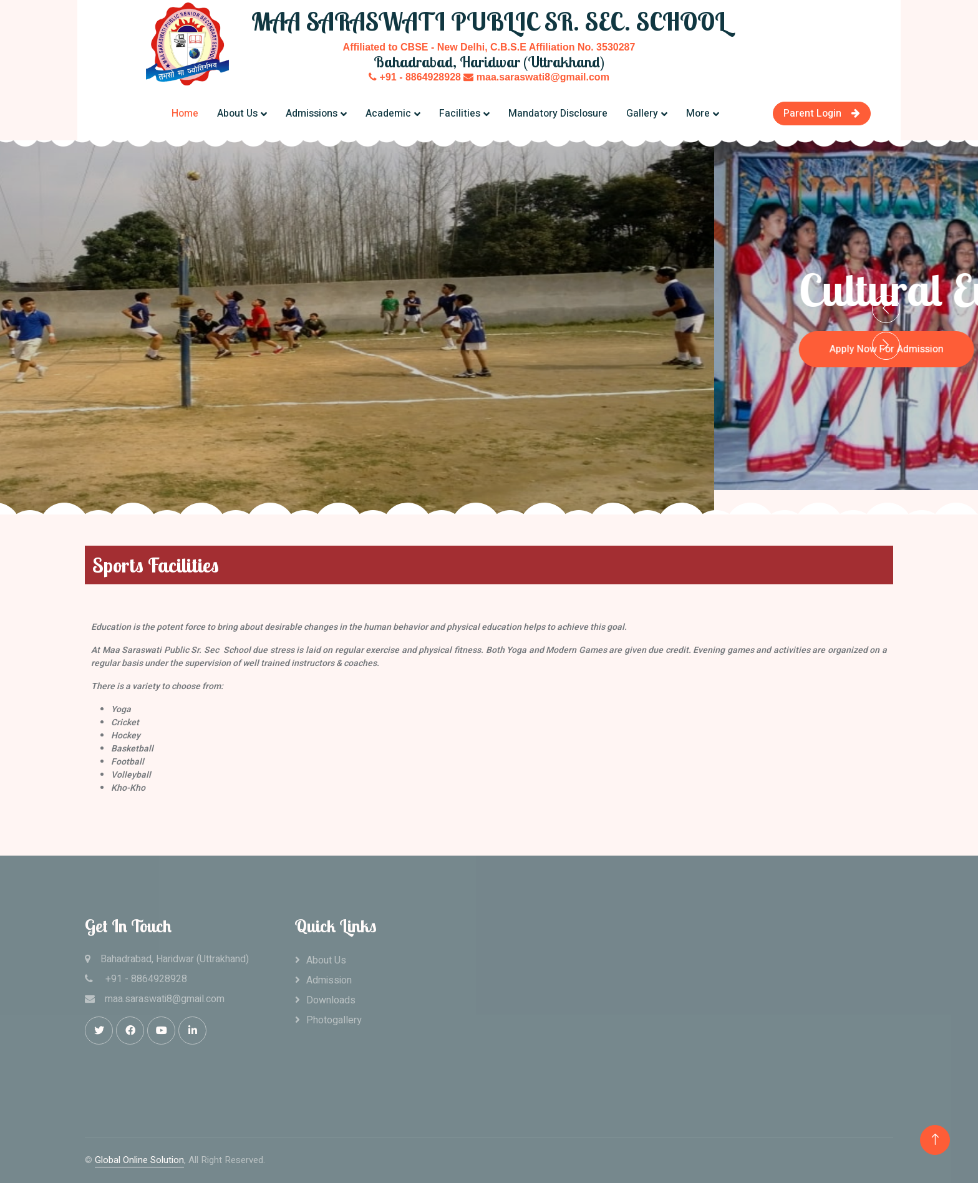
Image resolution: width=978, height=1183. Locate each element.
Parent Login (821, 113)
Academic (388, 113)
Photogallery (334, 1020)
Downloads (331, 1000)
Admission (329, 980)
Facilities (459, 113)
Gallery (642, 113)
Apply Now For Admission (96, 334)
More (698, 113)
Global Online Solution (139, 1160)
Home (185, 113)
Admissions (311, 113)
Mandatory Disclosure (558, 113)
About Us (237, 113)
